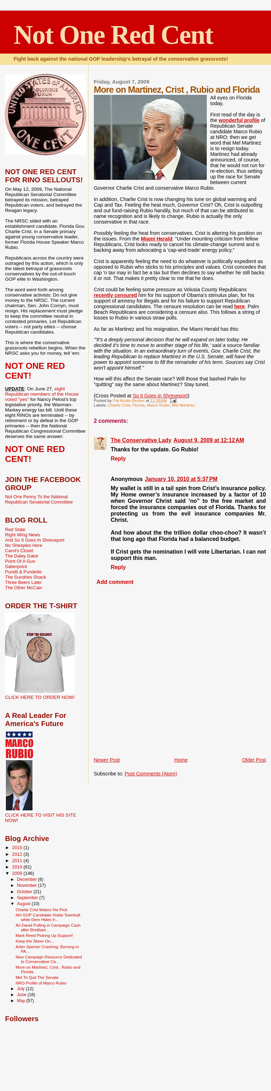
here (239, 306)
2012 (17, 854)
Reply (118, 459)
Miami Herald (156, 239)
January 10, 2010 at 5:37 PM (181, 479)
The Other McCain (23, 587)
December (27, 879)
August (24, 903)
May (21, 1000)
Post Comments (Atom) (151, 773)
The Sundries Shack (25, 577)
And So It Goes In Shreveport (34, 540)
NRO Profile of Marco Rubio (41, 983)
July (21, 988)
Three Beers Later (23, 582)
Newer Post (107, 760)
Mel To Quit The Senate (37, 977)
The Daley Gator (21, 556)
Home (181, 760)
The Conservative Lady (141, 440)
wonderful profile (239, 120)
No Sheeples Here (23, 545)
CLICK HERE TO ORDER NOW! (39, 697)
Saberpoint (16, 566)
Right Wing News (22, 534)
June (22, 994)
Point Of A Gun (20, 561)
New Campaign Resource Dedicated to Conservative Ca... (49, 959)
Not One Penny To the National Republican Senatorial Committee (39, 499)
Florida (138, 405)
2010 (17, 867)
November (27, 885)
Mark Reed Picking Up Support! (44, 935)
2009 (17, 873)
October (25, 891)
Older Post (254, 760)
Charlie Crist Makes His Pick (41, 909)
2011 (17, 860)
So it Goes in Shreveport (160, 395)
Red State (15, 529)
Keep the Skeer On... (35, 941)
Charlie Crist (119, 405)
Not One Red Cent (113, 34)
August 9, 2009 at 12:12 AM (209, 440)
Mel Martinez (183, 405)
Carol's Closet (19, 550)
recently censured (115, 295)
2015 (17, 847)
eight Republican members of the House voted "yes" (42, 394)
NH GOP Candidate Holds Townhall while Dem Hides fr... (48, 917)
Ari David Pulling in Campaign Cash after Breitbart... (48, 927)
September (28, 897)
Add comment (115, 582)
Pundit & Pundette (23, 571)
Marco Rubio (158, 405)
